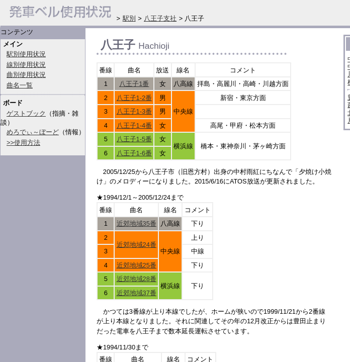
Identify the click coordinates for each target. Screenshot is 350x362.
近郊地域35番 (136, 223)
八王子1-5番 (134, 139)
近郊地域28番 (136, 279)
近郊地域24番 (136, 244)
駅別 (129, 18)
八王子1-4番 (134, 125)
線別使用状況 (26, 64)
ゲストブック (26, 113)
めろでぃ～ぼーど (33, 132)
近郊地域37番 (136, 293)
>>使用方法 (23, 142)
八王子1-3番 (134, 111)
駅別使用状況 (26, 54)
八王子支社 (160, 18)
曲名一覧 (20, 85)
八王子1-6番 (134, 153)
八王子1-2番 (134, 98)
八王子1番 (134, 83)
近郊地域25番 (136, 265)
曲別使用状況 (26, 74)
